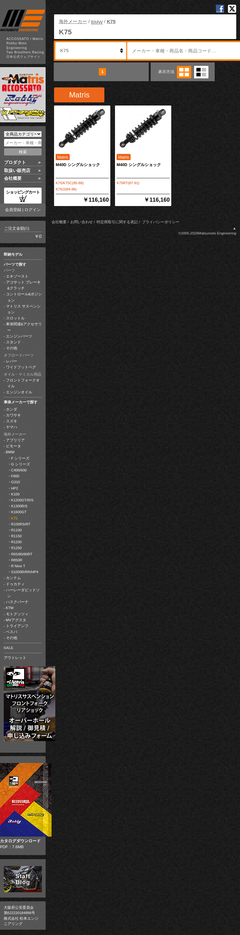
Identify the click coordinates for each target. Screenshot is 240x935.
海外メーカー (15, 434)
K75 (14, 518)
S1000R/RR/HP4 (24, 572)
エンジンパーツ (19, 336)
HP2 (14, 488)
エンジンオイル (19, 392)
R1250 (16, 548)
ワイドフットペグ (21, 367)
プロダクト (15, 162)
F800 (15, 476)
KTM (9, 608)
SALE (8, 648)
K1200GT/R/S (22, 500)
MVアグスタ (16, 620)
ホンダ (11, 409)
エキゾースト (17, 276)
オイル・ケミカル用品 (22, 374)
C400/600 (19, 470)
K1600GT (19, 512)
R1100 (16, 530)
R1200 (16, 542)
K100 (15, 494)
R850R (16, 560)
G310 (15, 482)
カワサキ (13, 415)
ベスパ (11, 632)
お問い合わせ (81, 222)
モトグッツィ (17, 614)
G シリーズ (20, 464)
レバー (11, 361)
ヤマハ (11, 427)
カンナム (13, 578)
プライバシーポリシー (160, 222)
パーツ (9, 270)
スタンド (13, 342)
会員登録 (13, 209)
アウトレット (15, 658)
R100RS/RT (21, 524)
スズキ (11, 421)
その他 (11, 348)
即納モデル (13, 254)
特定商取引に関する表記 (117, 222)
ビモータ (13, 446)
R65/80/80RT (21, 554)
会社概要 (13, 178)
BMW (10, 452)
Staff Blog (22, 879)
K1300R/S (19, 506)
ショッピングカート (23, 196)
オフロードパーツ (19, 355)
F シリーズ (20, 458)
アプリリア (15, 440)
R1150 (16, 536)
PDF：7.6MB (23, 806)
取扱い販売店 (17, 170)
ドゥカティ (15, 584)
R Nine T (18, 566)
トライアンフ (17, 626)
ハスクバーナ (17, 602)
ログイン (32, 209)
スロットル (15, 318)
